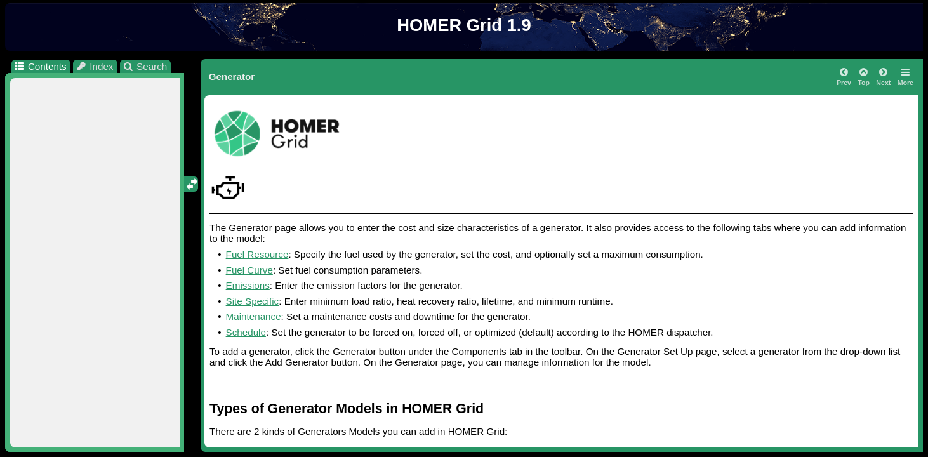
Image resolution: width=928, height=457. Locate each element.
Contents (39, 66)
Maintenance (253, 316)
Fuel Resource (257, 254)
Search (145, 66)
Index (95, 66)
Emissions (248, 285)
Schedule (246, 332)
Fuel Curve (249, 270)
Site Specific (252, 301)
